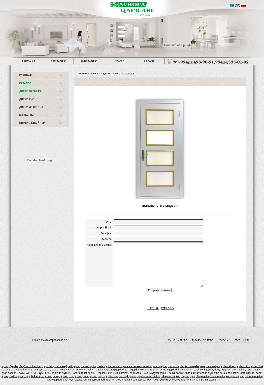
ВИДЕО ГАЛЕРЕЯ (89, 61)
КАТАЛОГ (119, 61)
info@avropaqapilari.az (53, 340)
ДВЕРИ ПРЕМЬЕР (30, 91)
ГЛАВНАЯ (25, 75)
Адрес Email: (104, 227)
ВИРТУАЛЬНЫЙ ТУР (32, 122)
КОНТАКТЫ (149, 61)
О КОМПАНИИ (28, 61)
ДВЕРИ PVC (26, 99)
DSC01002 (153, 308)
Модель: (107, 239)
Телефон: (106, 233)
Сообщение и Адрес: (99, 244)
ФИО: (109, 221)
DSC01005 (167, 308)
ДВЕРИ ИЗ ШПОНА (31, 107)
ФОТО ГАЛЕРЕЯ (58, 61)
